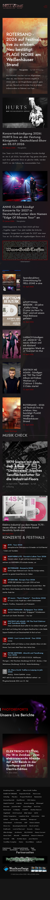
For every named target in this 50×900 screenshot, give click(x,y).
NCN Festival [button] (17, 813)
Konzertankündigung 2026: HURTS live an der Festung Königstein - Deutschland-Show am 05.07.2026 (24, 138)
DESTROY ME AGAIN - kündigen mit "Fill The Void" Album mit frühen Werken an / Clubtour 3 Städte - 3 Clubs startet (33, 378)
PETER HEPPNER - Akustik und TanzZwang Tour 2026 (25, 654)
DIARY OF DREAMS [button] (10, 794)
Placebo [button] (14, 797)
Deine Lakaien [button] (35, 823)
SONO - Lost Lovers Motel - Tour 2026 (24, 638)
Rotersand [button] (7, 810)
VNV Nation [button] (31, 800)
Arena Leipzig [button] (29, 803)
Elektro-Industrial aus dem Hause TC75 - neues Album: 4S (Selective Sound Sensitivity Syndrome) (24, 527)
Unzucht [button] (6, 839)
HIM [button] (43, 816)
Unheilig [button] (6, 797)
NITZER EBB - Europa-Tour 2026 (21, 580)
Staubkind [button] (25, 835)
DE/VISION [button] (28, 832)
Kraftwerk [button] (6, 829)
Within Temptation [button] (9, 816)
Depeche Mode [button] (24, 794)
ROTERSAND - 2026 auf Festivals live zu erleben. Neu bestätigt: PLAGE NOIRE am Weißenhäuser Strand (23, 49)
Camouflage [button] (27, 806)
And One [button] (37, 806)
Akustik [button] (16, 835)
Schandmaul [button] (7, 823)
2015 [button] (36, 813)
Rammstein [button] (38, 797)
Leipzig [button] (19, 803)
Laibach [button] (39, 842)
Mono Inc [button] (6, 826)
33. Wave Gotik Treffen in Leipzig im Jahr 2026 (25, 671)
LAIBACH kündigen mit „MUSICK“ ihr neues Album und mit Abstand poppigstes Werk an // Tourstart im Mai (33, 344)
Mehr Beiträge (11, 431)
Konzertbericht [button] (8, 800)
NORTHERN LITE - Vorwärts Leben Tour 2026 (27, 556)
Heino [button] (21, 842)
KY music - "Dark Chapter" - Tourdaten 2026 (27, 598)
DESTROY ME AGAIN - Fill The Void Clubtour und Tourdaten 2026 (26, 622)
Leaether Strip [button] (24, 816)
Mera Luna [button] (36, 794)
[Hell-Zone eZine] (13, 6)
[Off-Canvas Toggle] (45, 6)
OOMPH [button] (25, 810)
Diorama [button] (6, 806)
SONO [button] (5, 819)
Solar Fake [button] (14, 819)
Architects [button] (18, 832)
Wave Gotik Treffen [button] (30, 790)
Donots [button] (29, 829)
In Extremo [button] (18, 823)
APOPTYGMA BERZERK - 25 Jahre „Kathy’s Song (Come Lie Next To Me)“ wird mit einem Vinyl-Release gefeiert (33, 310)
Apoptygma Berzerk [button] (20, 826)
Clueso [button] (37, 829)
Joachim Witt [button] (16, 806)
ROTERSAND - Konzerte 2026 (20, 568)
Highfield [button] (6, 813)
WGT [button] (19, 790)
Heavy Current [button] (40, 832)
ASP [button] (25, 823)
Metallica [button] (24, 819)
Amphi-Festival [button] (8, 803)
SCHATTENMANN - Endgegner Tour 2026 (25, 609)
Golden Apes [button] (21, 839)
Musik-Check (24, 484)
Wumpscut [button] (32, 819)
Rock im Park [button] (33, 826)
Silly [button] (13, 839)
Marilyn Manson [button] (36, 810)
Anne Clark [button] (7, 835)
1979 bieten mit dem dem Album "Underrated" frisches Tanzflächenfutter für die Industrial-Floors (24, 470)
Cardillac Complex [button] (9, 842)
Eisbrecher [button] (35, 816)
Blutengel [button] (39, 803)
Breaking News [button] (8, 790)
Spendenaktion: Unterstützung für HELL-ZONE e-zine (32, 280)
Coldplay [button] (16, 810)
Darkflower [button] (21, 800)
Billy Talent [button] (28, 813)
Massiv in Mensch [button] (37, 835)
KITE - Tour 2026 (15, 545)
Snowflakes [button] (30, 842)
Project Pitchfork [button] (26, 797)
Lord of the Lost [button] (19, 829)
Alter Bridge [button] (7, 832)
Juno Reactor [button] (33, 839)
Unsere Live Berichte (17, 715)
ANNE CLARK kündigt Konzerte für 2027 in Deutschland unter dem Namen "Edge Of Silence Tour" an (25, 212)
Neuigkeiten (23, 70)
